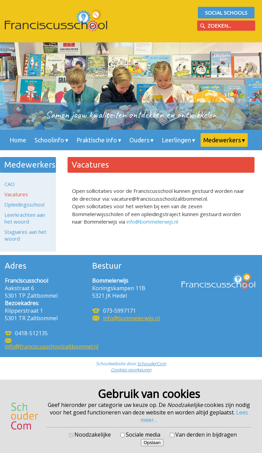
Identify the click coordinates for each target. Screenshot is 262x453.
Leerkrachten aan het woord (24, 218)
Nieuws (20, 153)
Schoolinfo (49, 140)
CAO (9, 184)
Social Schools (226, 12)
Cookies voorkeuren (131, 370)
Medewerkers (222, 140)
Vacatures (16, 194)
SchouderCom (151, 363)
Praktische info (96, 140)
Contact (53, 153)
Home (18, 140)
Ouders (139, 140)
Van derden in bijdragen (206, 434)
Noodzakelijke (92, 434)
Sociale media (143, 434)
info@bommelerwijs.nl (152, 221)
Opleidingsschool (24, 204)
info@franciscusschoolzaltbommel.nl (51, 346)
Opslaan (152, 442)
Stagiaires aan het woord (25, 235)
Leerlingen (176, 140)
